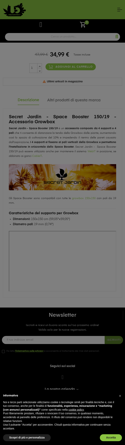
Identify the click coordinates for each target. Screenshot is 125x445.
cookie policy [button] (76, 409)
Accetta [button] (111, 437)
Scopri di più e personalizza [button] (27, 437)
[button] (120, 396)
